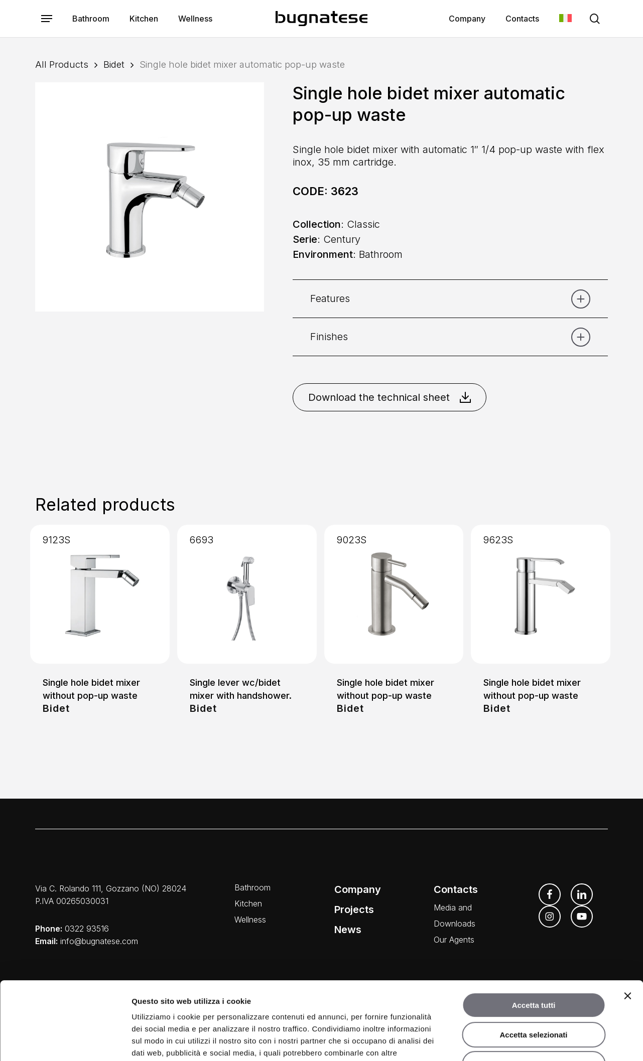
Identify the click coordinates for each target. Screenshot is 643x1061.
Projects (354, 909)
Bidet (113, 64)
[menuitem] (565, 19)
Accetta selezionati (533, 968)
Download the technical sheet (389, 397)
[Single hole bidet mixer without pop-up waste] (100, 594)
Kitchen (248, 903)
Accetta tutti (534, 938)
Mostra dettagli (528, 1041)
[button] (46, 19)
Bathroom (252, 887)
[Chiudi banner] (627, 929)
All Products (61, 64)
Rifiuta (534, 997)
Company (357, 889)
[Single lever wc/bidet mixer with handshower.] (247, 594)
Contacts (456, 889)
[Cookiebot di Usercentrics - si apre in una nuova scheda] (65, 1041)
